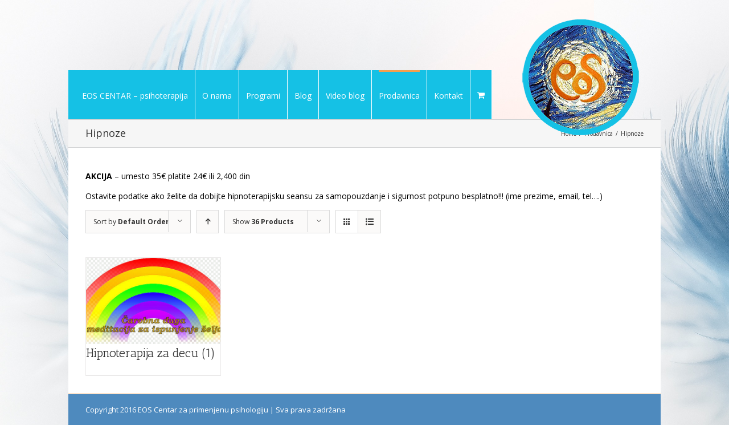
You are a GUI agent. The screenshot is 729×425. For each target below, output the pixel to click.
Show (263, 221)
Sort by (131, 221)
